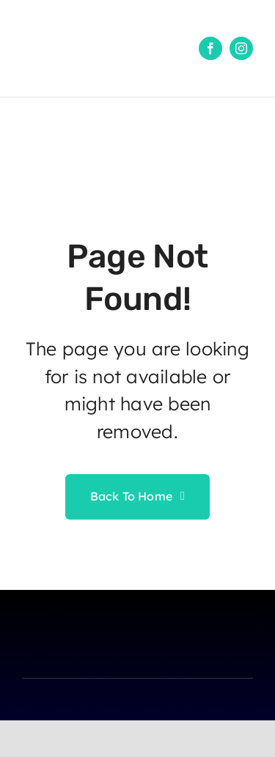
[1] (58, 17)
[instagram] (241, 48)
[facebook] (210, 48)
